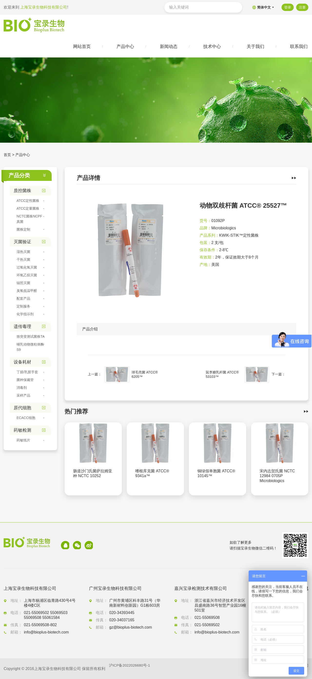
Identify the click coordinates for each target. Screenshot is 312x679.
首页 (7, 156)
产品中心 (23, 156)
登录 (286, 7)
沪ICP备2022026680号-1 (130, 669)
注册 (302, 7)
